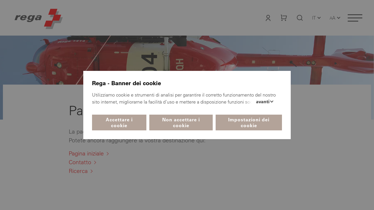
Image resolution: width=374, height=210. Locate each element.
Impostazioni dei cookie (248, 122)
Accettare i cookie (119, 122)
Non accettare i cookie (181, 122)
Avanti (263, 101)
